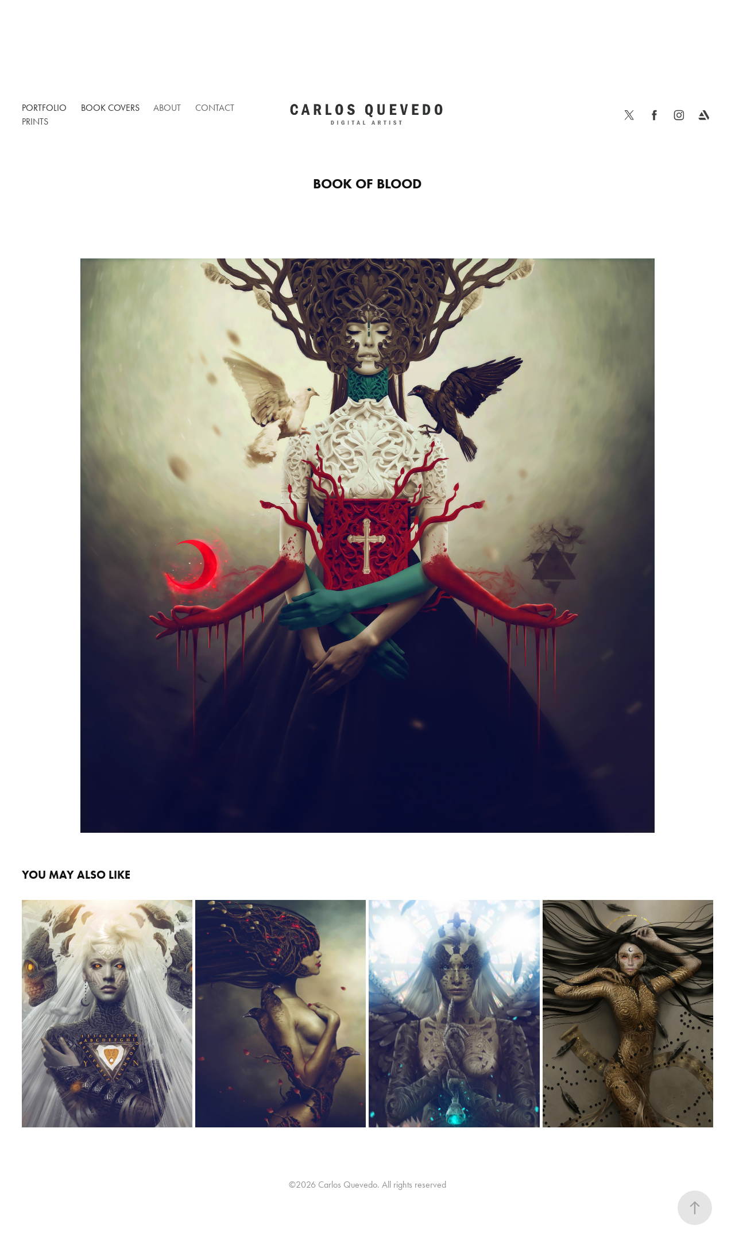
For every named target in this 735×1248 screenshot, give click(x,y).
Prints (35, 121)
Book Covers (110, 107)
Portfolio (44, 107)
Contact (214, 107)
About (167, 107)
